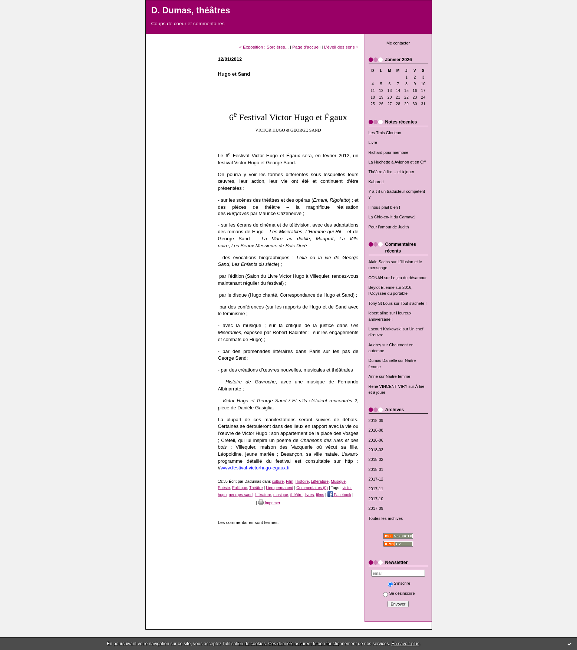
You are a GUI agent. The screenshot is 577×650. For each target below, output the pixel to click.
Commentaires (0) (312, 487)
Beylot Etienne (382, 287)
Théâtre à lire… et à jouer (392, 171)
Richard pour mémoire (389, 152)
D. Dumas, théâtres (190, 10)
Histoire (302, 481)
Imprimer (269, 503)
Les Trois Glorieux (385, 133)
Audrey (375, 345)
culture (278, 481)
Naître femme (398, 376)
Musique (338, 481)
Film (289, 481)
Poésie (224, 487)
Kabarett (376, 181)
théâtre (296, 494)
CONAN (376, 277)
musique (280, 494)
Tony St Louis (381, 303)
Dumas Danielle (383, 360)
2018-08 (376, 430)
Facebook (339, 494)
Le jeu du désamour (408, 277)
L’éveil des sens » (341, 46)
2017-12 (376, 479)
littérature (263, 494)
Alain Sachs (379, 262)
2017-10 (376, 498)
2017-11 (376, 488)
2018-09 (376, 420)
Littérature (320, 481)
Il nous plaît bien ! (384, 207)
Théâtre (256, 487)
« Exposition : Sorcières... (263, 46)
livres (309, 494)
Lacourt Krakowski (385, 329)
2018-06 (376, 440)
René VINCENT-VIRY (388, 386)
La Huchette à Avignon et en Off (397, 162)
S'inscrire (399, 583)
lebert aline (378, 313)
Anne (373, 376)
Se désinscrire (399, 593)
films (320, 494)
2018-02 (376, 459)
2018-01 (376, 469)
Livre (373, 142)
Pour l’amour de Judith (389, 227)
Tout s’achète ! (413, 303)
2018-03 (376, 450)
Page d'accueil (306, 46)
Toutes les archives (386, 518)
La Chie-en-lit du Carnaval (392, 217)
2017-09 (376, 508)
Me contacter (398, 43)
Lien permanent (279, 487)
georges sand (241, 494)
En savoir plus (405, 643)
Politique (239, 487)
